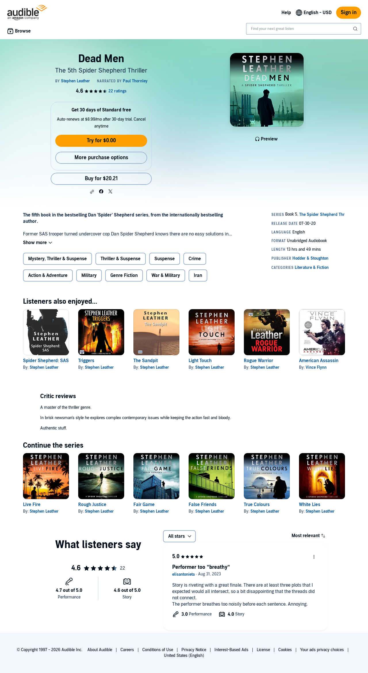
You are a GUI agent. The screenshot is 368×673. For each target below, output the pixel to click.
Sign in (348, 12)
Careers (127, 649)
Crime (195, 259)
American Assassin (318, 361)
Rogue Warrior (258, 361)
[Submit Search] (356, 29)
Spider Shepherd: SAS (46, 361)
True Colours (257, 504)
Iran (198, 275)
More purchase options (101, 158)
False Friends (202, 504)
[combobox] (303, 29)
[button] (92, 191)
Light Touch (200, 361)
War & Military (166, 275)
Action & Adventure (48, 275)
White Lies (309, 504)
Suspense (164, 259)
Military (89, 275)
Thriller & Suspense (121, 259)
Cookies (285, 649)
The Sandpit (145, 361)
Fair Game (144, 504)
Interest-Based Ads (231, 649)
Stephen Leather (44, 367)
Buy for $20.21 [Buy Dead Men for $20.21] (101, 179)
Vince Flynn (316, 367)
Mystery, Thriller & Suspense (57, 259)
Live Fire (32, 504)
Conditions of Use (157, 649)
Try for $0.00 (101, 141)
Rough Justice (92, 504)
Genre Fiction (124, 275)
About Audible (99, 649)
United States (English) (184, 655)
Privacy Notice (193, 649)
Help (286, 13)
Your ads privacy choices (322, 649)
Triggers (86, 361)
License (263, 649)
